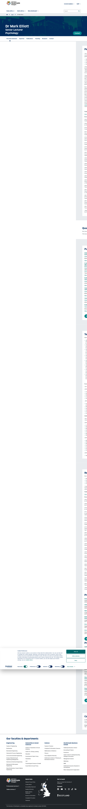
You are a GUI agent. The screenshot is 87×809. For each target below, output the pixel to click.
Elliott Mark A (11, 256)
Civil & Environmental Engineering (14, 755)
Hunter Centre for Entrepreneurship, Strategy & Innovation (72, 755)
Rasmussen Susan (23, 281)
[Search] (79, 11)
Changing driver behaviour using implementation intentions (23, 604)
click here (25, 103)
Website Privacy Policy (30, 782)
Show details (70, 806)
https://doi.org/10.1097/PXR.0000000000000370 (20, 285)
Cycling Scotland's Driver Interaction (17, 646)
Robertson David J (27, 256)
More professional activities (19, 639)
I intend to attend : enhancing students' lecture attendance (23, 298)
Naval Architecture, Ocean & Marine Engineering (14, 769)
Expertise (21, 38)
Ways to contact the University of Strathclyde (64, 783)
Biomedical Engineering (11, 750)
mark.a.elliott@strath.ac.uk (18, 725)
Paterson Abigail (24, 268)
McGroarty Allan (19, 256)
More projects (14, 700)
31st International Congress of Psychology (19, 624)
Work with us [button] (21, 11)
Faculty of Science (49, 746)
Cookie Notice (28, 784)
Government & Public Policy (31, 756)
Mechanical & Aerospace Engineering (12, 765)
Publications (29, 38)
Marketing (66, 761)
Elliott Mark (38, 281)
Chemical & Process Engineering (14, 753)
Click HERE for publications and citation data (18, 114)
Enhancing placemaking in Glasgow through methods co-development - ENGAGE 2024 (29, 598)
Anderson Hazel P (36, 256)
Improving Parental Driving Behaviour (17, 610)
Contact (77, 33)
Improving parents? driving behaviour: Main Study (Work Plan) (24, 660)
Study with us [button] (10, 11)
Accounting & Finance (69, 750)
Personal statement (11, 38)
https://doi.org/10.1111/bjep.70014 (16, 260)
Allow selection (75, 795)
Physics (46, 753)
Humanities (28, 758)
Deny (76, 800)
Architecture (9, 748)
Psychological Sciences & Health (33, 763)
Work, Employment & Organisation (71, 769)
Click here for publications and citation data (18, 494)
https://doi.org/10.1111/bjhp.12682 (16, 311)
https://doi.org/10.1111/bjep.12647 (16, 295)
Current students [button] (69, 4)
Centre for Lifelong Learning (32, 751)
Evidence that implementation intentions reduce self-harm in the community (27, 304)
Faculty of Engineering (11, 746)
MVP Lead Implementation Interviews (17, 652)
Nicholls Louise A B (28, 306)
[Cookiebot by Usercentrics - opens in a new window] (9, 806)
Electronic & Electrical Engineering (14, 762)
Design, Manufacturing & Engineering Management (12, 758)
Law (26, 761)
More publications (16, 316)
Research (44, 38)
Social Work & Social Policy (31, 766)
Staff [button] (79, 4)
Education (27, 754)
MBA (65, 763)
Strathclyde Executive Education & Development (71, 766)
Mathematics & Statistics (50, 750)
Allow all (76, 791)
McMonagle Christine (13, 281)
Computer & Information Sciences (52, 748)
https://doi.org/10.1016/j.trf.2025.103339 (18, 275)
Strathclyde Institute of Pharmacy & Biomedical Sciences (53, 758)
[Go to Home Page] (7, 14)
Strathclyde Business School (70, 747)
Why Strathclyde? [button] (33, 11)
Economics (66, 752)
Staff (12, 14)
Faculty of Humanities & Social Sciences (32, 748)
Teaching (37, 38)
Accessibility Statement (30, 787)
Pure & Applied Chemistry (51, 755)
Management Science (69, 758)
